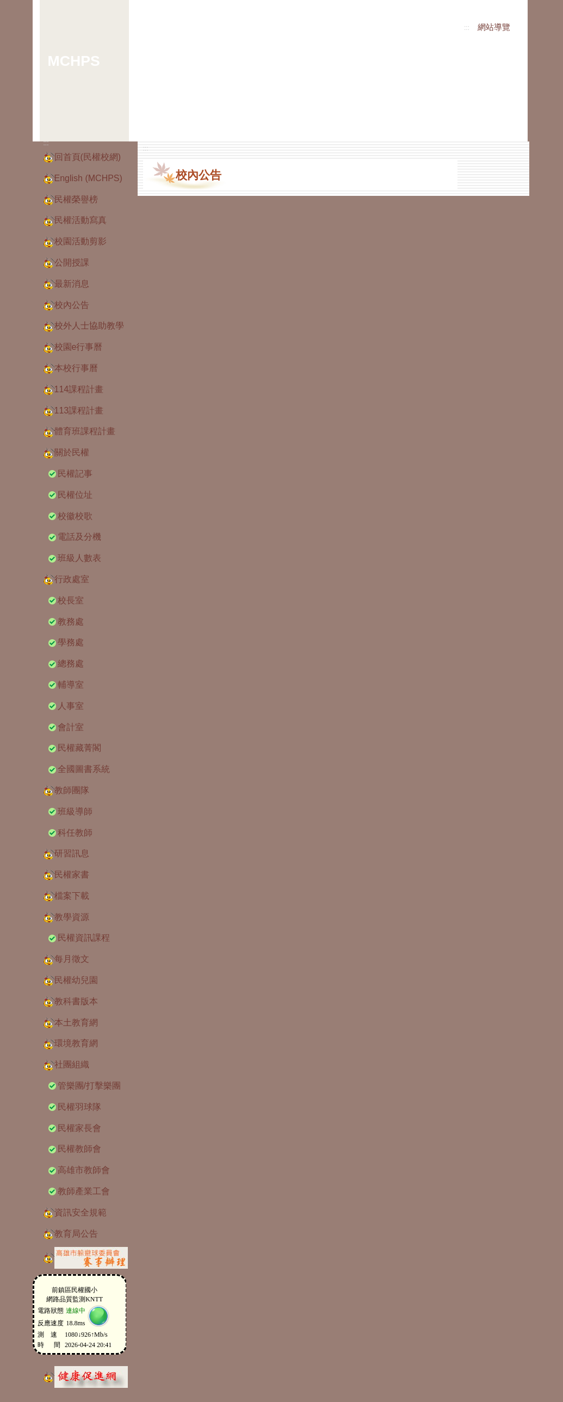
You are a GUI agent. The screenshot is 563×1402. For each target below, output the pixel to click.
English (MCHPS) (88, 178)
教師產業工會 (84, 1191)
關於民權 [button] (71, 452)
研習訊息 (71, 853)
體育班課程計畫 (84, 431)
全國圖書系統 (84, 769)
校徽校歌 (75, 516)
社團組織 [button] (71, 1064)
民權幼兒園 (76, 980)
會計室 (71, 727)
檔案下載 (71, 895)
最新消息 (71, 283)
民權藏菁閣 (79, 747)
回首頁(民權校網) (87, 157)
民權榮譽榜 (76, 199)
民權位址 (75, 494)
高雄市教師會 (84, 1170)
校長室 (71, 600)
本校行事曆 (76, 368)
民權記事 (75, 473)
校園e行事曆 (78, 346)
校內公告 (71, 305)
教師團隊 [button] (71, 790)
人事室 (71, 706)
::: (466, 28)
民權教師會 (79, 1148)
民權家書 (71, 874)
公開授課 (71, 262)
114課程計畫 (79, 389)
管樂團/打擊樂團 (89, 1085)
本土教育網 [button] (76, 1022)
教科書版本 (76, 1001)
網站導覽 (494, 27)
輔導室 (71, 684)
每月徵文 (71, 959)
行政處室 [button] (71, 579)
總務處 (71, 663)
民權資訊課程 (84, 937)
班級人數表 (79, 558)
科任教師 (75, 832)
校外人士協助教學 (89, 325)
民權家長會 (79, 1128)
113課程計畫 (79, 410)
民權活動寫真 (80, 220)
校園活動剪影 (80, 241)
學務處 (71, 642)
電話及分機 (79, 536)
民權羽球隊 (79, 1106)
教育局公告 (76, 1233)
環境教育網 (76, 1043)
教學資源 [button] (71, 917)
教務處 (71, 621)
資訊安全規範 (80, 1212)
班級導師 (75, 811)
